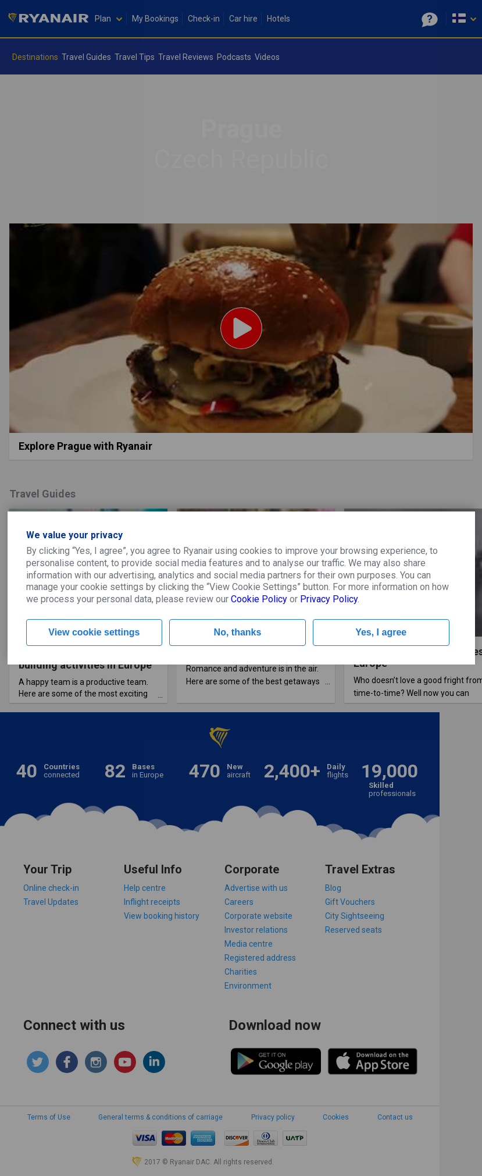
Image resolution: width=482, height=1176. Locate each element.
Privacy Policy (329, 599)
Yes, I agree (380, 632)
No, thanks (238, 632)
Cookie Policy (259, 599)
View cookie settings (94, 632)
